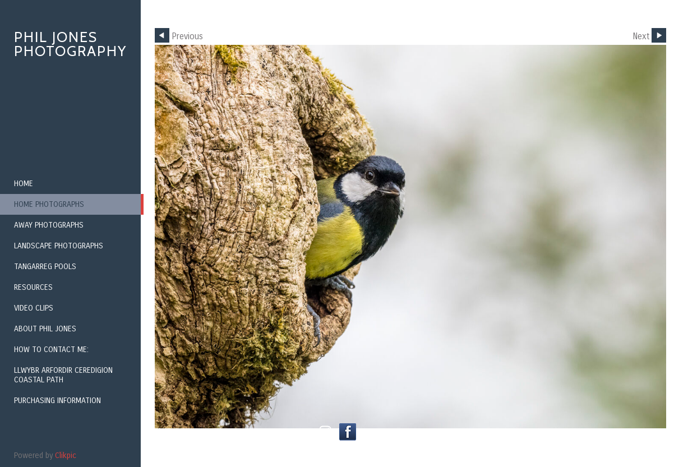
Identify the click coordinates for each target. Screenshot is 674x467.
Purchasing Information (57, 400)
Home (23, 183)
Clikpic (65, 455)
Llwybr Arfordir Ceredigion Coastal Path (63, 375)
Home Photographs (49, 204)
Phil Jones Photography (70, 44)
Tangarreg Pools (45, 266)
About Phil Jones (45, 329)
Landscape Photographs (58, 246)
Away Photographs (49, 225)
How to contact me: (51, 349)
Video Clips (33, 308)
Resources (33, 287)
